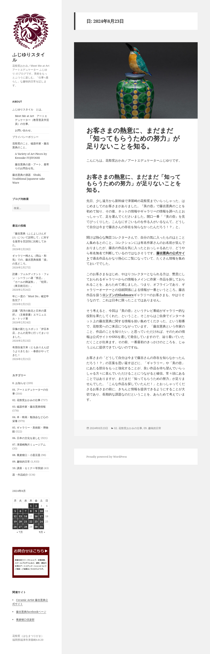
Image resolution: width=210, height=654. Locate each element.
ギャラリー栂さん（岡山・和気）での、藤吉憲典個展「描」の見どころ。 (30, 259)
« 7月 (20, 532)
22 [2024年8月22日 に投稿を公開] (30, 521)
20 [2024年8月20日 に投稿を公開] (20, 521)
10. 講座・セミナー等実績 (27, 468)
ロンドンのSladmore (118, 295)
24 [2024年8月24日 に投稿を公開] (41, 521)
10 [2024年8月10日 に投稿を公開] (41, 511)
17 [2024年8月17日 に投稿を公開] (41, 516)
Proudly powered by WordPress (106, 456)
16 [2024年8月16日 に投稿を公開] (36, 516)
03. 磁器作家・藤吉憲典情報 (29, 406)
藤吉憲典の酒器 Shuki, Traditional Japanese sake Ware (28, 178)
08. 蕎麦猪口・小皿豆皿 (26, 455)
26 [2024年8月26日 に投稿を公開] (15, 526)
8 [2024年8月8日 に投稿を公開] (31, 511)
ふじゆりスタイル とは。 (28, 109)
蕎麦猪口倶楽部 (25, 619)
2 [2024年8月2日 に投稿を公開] (36, 506)
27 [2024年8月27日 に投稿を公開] (20, 526)
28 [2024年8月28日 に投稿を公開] (25, 526)
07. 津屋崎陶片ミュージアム (29, 444)
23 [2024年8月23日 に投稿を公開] (36, 521)
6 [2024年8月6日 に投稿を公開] (20, 511)
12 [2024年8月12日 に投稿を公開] (15, 516)
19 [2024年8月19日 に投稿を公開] (15, 521)
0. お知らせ (19, 383)
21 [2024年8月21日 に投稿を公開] (25, 521)
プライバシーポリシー (25, 137)
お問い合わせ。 (24, 130)
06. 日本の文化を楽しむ (26, 438)
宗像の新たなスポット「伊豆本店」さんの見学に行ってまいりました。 (30, 332)
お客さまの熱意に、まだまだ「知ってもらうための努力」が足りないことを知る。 (133, 138)
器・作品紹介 (20, 474)
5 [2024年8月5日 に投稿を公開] (15, 511)
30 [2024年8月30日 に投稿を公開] (36, 526)
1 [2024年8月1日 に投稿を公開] (31, 506)
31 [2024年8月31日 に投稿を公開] (41, 526)
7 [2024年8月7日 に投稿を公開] (25, 511)
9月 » (42, 532)
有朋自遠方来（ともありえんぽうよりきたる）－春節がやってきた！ (30, 351)
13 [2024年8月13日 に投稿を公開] (20, 516)
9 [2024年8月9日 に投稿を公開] (36, 511)
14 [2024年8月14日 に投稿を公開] (25, 516)
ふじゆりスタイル (28, 57)
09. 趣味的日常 (21, 461)
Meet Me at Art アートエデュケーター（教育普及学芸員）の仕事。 (32, 120)
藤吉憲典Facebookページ (31, 611)
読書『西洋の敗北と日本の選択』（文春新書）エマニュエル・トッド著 (29, 314)
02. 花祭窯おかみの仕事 (26, 400)
